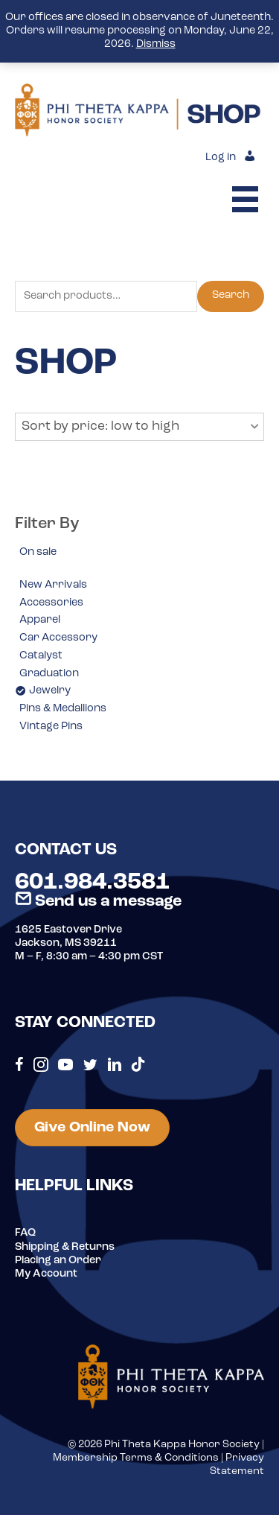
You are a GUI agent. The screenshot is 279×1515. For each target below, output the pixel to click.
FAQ (25, 1233)
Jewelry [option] (50, 690)
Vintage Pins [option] (51, 726)
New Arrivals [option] (53, 585)
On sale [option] (38, 552)
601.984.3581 (92, 883)
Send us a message (98, 901)
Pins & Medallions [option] (62, 708)
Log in (220, 157)
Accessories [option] (51, 603)
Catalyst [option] (40, 655)
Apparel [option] (39, 620)
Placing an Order (58, 1260)
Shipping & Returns (65, 1247)
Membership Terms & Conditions (136, 1458)
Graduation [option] (49, 673)
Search (230, 295)
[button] (139, 427)
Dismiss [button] (156, 44)
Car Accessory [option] (58, 638)
